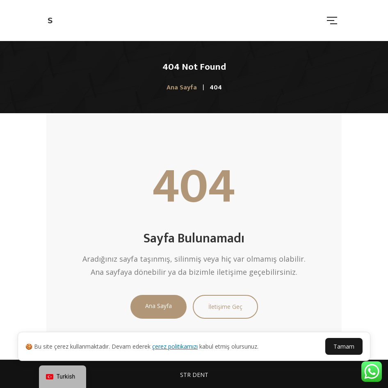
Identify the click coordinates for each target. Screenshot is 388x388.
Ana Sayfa (158, 306)
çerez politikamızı (175, 346)
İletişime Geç (225, 306)
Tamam (343, 346)
